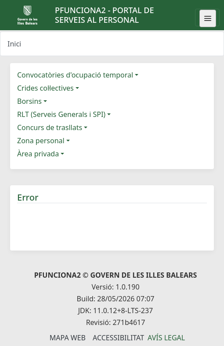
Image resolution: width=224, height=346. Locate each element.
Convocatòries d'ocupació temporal (75, 75)
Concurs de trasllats (49, 127)
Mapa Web (68, 337)
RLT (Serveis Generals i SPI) (61, 114)
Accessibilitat (118, 337)
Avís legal (166, 337)
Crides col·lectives (45, 88)
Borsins (29, 101)
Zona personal (41, 140)
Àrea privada (38, 154)
